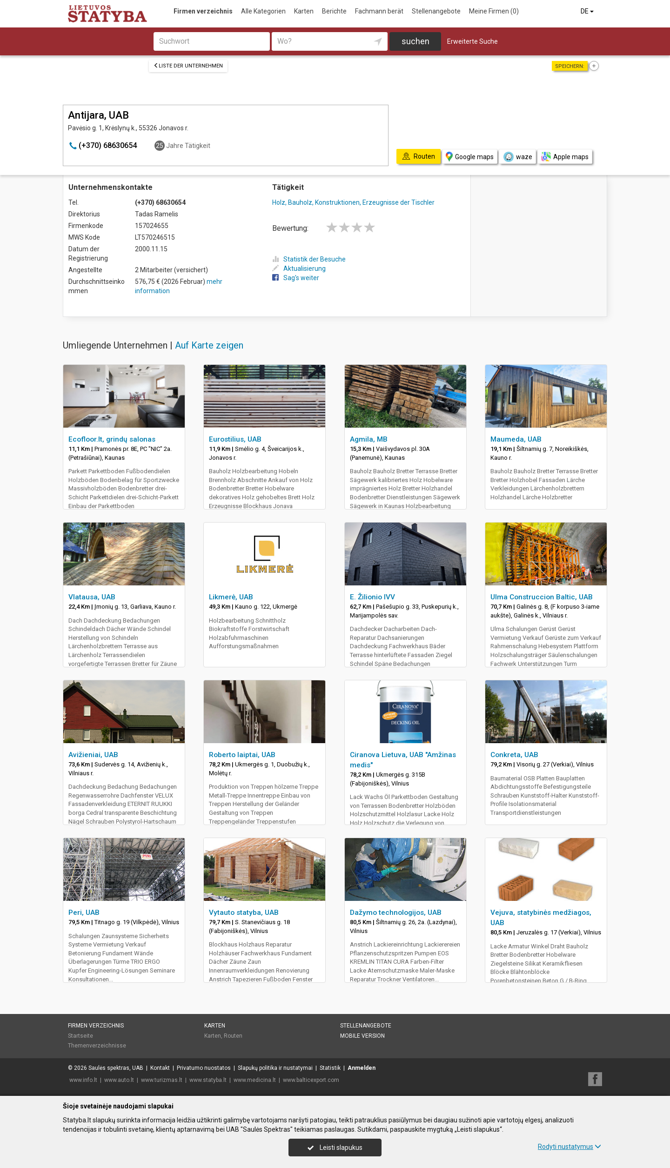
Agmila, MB (369, 439)
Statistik (330, 1068)
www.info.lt (83, 1080)
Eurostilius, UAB (235, 439)
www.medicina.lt (255, 1080)
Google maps (470, 156)
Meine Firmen (494, 11)
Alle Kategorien (263, 11)
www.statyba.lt (208, 1080)
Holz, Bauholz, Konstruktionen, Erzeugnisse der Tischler (353, 202)
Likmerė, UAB (231, 597)
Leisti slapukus (335, 1147)
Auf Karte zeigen (209, 345)
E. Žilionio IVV (372, 597)
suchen (415, 41)
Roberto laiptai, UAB (242, 755)
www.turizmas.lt (161, 1080)
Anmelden (361, 1068)
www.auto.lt (119, 1080)
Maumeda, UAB (516, 439)
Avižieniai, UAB (93, 755)
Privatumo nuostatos (204, 1068)
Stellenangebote (436, 11)
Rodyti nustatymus (569, 1146)
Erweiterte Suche (472, 41)
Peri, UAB (84, 912)
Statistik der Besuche (309, 259)
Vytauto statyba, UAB (244, 912)
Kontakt (160, 1068)
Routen (233, 1036)
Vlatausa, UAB (91, 597)
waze (517, 157)
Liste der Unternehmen (188, 66)
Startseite (80, 1036)
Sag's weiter (295, 278)
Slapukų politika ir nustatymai (275, 1068)
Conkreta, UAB (514, 755)
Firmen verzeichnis (203, 11)
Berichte (334, 11)
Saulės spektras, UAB (115, 1068)
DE (588, 11)
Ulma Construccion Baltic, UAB (541, 597)
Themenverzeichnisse (97, 1045)
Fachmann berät (379, 11)
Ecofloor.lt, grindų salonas (111, 439)
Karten (304, 11)
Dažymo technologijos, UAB (396, 912)
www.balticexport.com (311, 1080)
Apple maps (565, 156)
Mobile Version (362, 1036)
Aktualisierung (299, 268)
